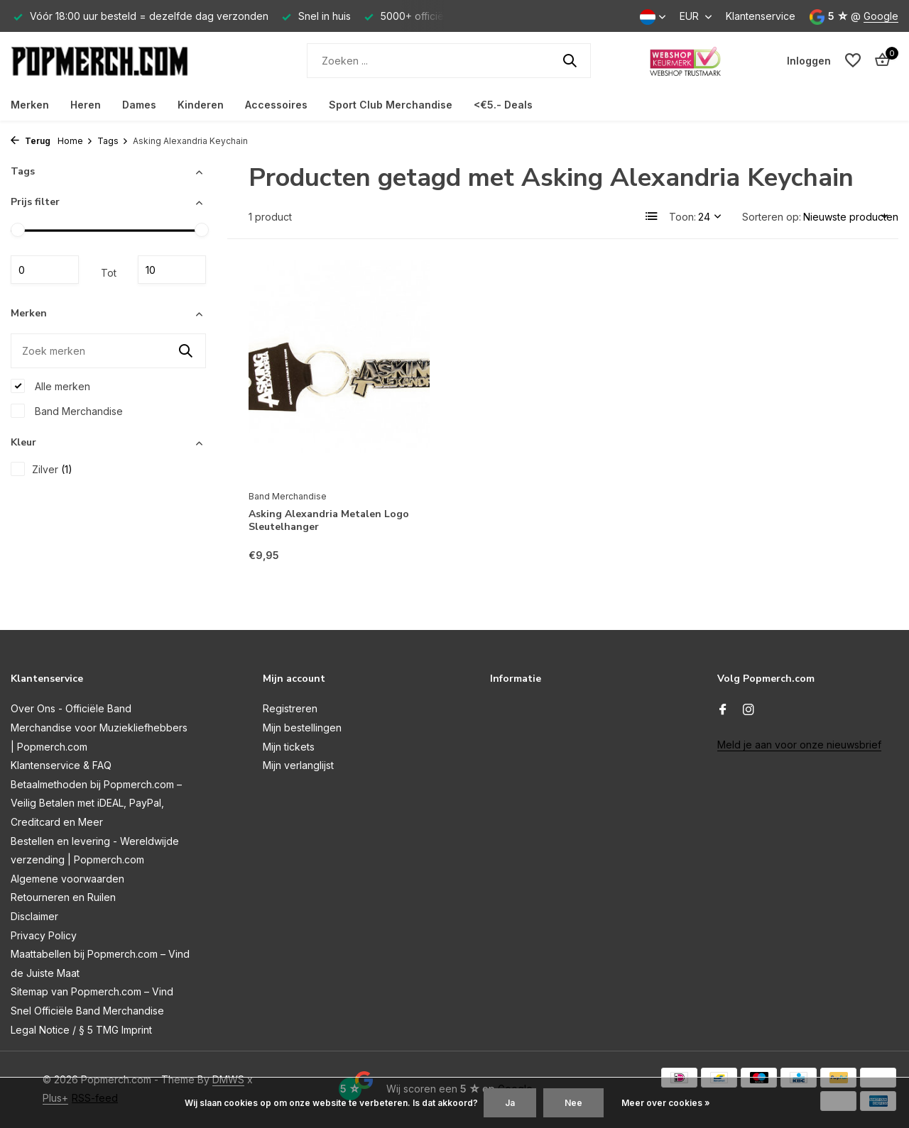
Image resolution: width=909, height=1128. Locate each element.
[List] (652, 216)
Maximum (172, 269)
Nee (573, 1102)
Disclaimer (34, 916)
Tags (113, 141)
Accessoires (276, 105)
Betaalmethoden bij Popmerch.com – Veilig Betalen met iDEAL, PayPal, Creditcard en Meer (96, 803)
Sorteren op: (771, 217)
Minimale (45, 269)
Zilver (41, 469)
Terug (30, 141)
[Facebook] (723, 710)
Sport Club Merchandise (390, 105)
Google (881, 16)
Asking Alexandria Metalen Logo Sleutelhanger (329, 520)
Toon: (682, 217)
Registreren (290, 708)
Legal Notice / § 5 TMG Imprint (81, 1030)
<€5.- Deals (503, 105)
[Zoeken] (449, 60)
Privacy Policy (44, 935)
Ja (510, 1102)
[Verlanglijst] (853, 60)
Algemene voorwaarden (67, 879)
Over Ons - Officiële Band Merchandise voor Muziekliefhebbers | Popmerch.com (99, 727)
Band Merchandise (67, 411)
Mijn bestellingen (302, 727)
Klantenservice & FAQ (61, 765)
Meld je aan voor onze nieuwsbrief (799, 745)
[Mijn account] (809, 61)
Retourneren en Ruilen (63, 897)
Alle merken (50, 386)
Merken (30, 105)
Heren (85, 105)
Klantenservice (760, 16)
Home (75, 141)
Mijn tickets (289, 747)
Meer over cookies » (665, 1102)
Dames (139, 105)
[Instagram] (748, 710)
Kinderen (201, 105)
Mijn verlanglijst (298, 765)
